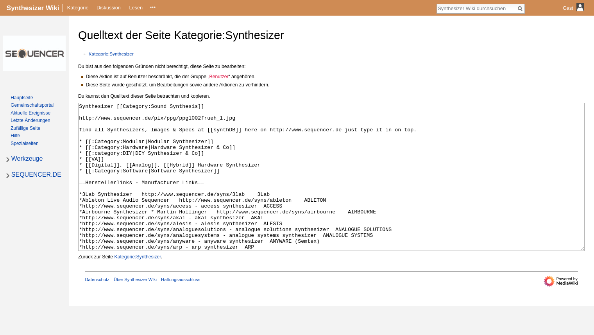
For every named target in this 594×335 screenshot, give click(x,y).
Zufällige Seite (25, 128)
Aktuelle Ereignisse (30, 113)
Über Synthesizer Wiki (135, 308)
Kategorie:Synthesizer (111, 53)
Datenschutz (97, 308)
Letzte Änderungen (30, 120)
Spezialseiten (24, 143)
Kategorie (78, 8)
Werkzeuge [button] (27, 158)
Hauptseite (22, 97)
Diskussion (109, 8)
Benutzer (219, 76)
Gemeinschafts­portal (32, 105)
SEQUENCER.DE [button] (36, 174)
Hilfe (15, 135)
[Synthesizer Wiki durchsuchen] (476, 8)
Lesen (136, 8)
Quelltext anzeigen (155, 8)
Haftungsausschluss (180, 308)
